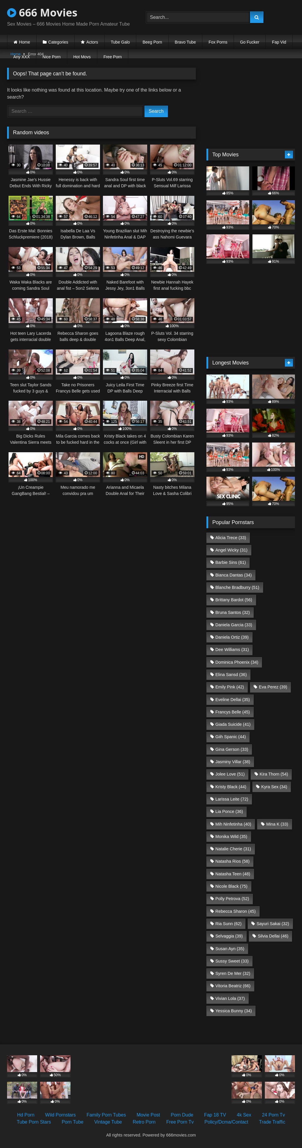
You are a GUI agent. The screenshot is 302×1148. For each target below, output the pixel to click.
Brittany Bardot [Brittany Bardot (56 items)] (233, 599)
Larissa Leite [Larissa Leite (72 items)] (231, 799)
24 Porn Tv (273, 1114)
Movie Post (148, 1114)
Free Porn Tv (180, 1121)
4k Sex (244, 1114)
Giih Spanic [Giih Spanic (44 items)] (230, 736)
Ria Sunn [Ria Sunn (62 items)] (228, 923)
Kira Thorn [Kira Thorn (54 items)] (274, 774)
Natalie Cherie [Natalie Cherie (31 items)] (233, 848)
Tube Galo (120, 42)
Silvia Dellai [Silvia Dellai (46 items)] (273, 936)
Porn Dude (182, 1114)
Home (24, 42)
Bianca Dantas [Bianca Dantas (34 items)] (233, 575)
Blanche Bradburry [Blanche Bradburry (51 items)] (237, 587)
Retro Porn (144, 1121)
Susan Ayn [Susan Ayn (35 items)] (229, 948)
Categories (58, 42)
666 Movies (42, 12)
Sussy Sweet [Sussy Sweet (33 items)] (232, 961)
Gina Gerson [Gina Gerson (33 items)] (231, 749)
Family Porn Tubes (106, 1114)
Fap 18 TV (215, 1114)
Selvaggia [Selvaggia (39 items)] (229, 936)
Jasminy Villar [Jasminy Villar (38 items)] (232, 761)
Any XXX (21, 56)
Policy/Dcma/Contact (226, 1121)
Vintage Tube (108, 1121)
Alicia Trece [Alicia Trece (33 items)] (230, 537)
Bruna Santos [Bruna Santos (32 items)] (232, 612)
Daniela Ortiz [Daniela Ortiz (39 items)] (232, 637)
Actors (92, 42)
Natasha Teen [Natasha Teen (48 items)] (232, 874)
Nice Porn (51, 56)
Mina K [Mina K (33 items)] (277, 824)
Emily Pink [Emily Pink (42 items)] (229, 687)
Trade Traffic (272, 1121)
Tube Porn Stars (34, 1121)
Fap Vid (279, 42)
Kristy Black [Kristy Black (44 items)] (230, 786)
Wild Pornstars (60, 1114)
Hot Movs (82, 56)
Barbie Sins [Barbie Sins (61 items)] (230, 562)
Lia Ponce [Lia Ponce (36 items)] (229, 811)
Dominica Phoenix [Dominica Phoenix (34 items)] (236, 662)
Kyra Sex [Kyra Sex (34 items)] (274, 786)
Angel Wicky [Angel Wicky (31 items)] (231, 550)
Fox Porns (218, 42)
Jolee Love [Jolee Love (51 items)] (229, 774)
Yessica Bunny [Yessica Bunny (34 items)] (233, 1010)
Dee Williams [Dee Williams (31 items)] (232, 649)
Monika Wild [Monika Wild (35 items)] (231, 836)
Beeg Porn (152, 42)
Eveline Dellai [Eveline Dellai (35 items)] (232, 699)
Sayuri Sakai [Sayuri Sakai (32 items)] (273, 923)
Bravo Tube (185, 42)
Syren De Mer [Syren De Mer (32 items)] (232, 973)
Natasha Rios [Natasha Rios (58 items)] (232, 861)
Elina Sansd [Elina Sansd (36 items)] (231, 674)
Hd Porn (26, 1114)
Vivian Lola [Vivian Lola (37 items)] (230, 998)
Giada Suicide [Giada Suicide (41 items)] (232, 724)
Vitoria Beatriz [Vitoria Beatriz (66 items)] (232, 985)
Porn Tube (72, 1121)
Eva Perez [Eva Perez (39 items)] (273, 687)
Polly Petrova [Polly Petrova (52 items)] (232, 898)
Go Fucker (249, 42)
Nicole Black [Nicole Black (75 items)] (231, 886)
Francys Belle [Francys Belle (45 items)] (232, 712)
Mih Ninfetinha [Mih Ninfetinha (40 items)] (233, 824)
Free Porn (113, 56)
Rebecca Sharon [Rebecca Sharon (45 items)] (235, 911)
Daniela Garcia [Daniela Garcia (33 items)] (233, 624)
